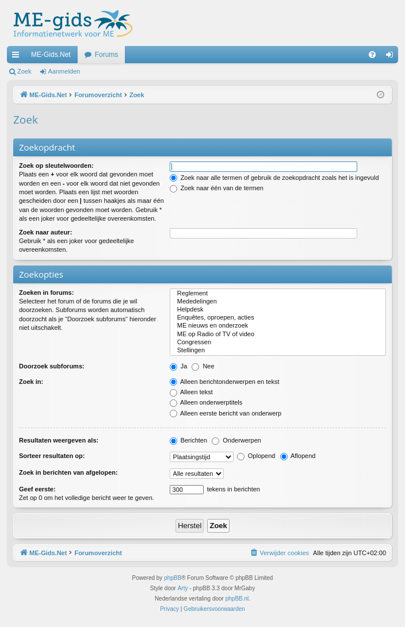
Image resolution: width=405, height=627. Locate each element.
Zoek (24, 71)
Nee (203, 366)
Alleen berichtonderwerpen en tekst (225, 381)
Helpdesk (278, 310)
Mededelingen (278, 302)
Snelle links (18, 57)
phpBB (172, 578)
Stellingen (278, 351)
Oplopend (256, 455)
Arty (183, 588)
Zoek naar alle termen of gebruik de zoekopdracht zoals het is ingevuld (274, 177)
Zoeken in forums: (46, 292)
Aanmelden (64, 71)
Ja (179, 366)
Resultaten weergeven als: (58, 440)
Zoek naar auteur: (45, 232)
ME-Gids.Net (51, 55)
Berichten (189, 440)
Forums (107, 55)
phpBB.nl (237, 598)
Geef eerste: (37, 489)
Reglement (278, 294)
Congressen (278, 342)
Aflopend (298, 455)
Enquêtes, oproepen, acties (278, 318)
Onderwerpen (236, 440)
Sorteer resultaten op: (52, 455)
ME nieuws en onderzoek (278, 326)
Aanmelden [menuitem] (392, 57)
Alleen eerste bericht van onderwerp (226, 413)
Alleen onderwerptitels (206, 402)
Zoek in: (31, 381)
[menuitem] (372, 54)
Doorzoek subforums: (52, 366)
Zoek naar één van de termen (216, 187)
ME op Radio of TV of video (278, 334)
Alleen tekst (191, 391)
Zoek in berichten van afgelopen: (68, 472)
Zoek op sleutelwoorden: (56, 165)
